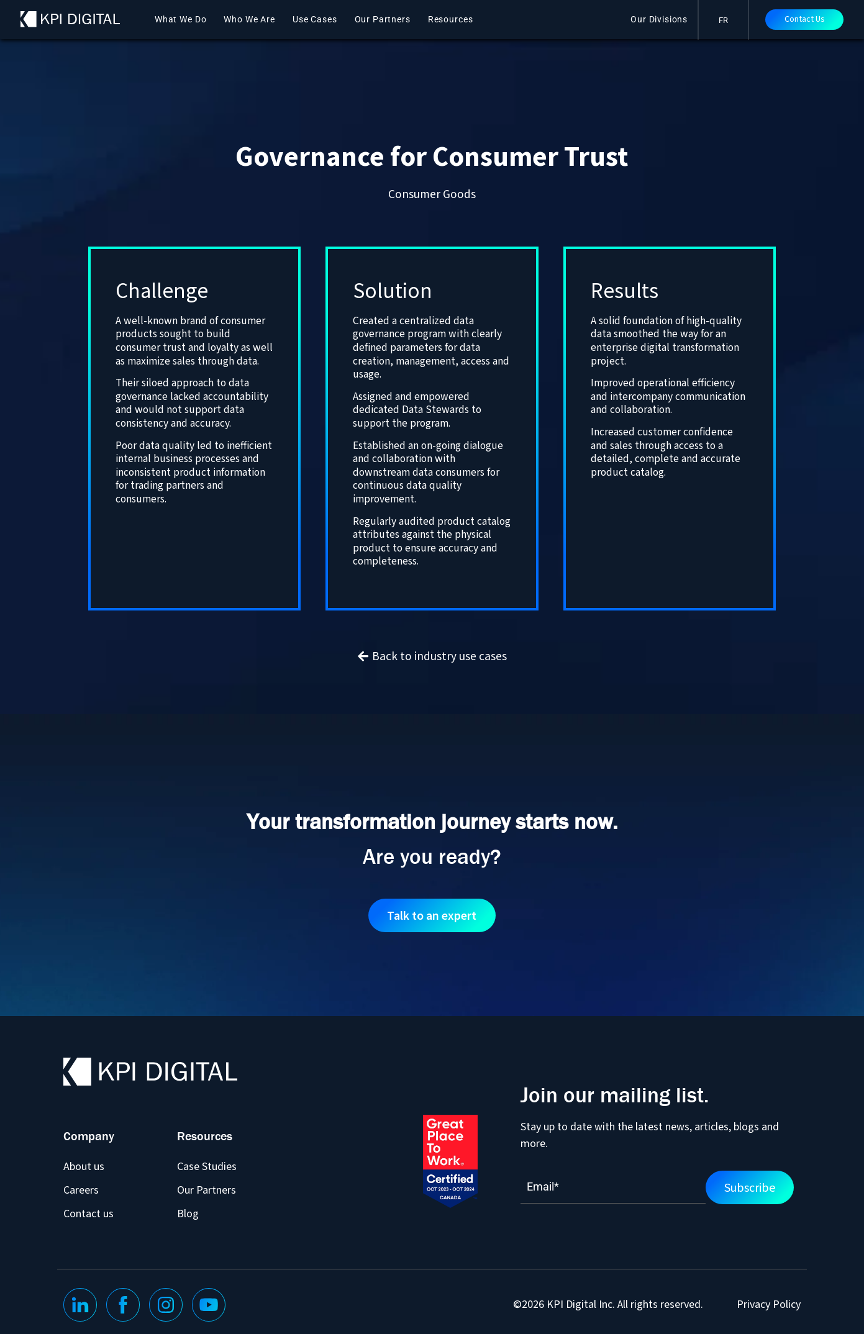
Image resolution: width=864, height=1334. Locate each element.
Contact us (88, 1213)
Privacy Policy (769, 1304)
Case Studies (207, 1166)
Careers (81, 1189)
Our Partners (383, 19)
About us (83, 1166)
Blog (188, 1213)
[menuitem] (723, 20)
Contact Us (804, 19)
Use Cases (315, 19)
